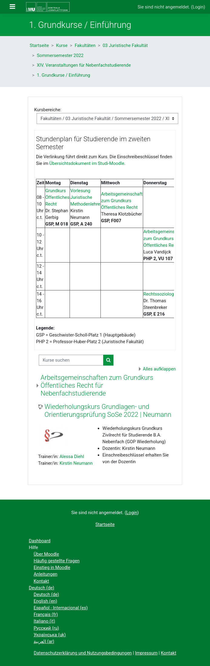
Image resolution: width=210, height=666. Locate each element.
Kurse (61, 45)
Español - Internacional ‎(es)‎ (61, 608)
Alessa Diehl (72, 456)
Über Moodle (46, 554)
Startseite (39, 45)
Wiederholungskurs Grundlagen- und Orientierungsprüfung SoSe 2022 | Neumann (107, 410)
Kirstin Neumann (76, 463)
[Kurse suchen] (71, 360)
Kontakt (41, 581)
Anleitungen (45, 574)
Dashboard (39, 541)
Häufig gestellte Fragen (57, 561)
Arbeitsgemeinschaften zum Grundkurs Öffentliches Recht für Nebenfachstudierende (97, 385)
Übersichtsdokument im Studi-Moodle (86, 163)
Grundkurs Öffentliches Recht (57, 197)
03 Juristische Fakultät (125, 45)
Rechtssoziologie (160, 294)
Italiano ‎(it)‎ (44, 621)
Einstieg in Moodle (52, 567)
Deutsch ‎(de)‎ (41, 588)
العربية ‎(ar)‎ (44, 641)
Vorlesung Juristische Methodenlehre (85, 197)
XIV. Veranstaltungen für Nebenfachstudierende (84, 65)
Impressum (146, 653)
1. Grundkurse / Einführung (63, 75)
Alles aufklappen (159, 369)
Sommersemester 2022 (60, 55)
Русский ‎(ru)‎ (46, 628)
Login (197, 7)
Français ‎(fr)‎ (46, 614)
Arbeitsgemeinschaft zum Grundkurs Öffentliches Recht (122, 200)
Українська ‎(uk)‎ (50, 635)
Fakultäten (85, 45)
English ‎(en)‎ (45, 601)
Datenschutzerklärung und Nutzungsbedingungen (83, 653)
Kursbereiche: (47, 109)
